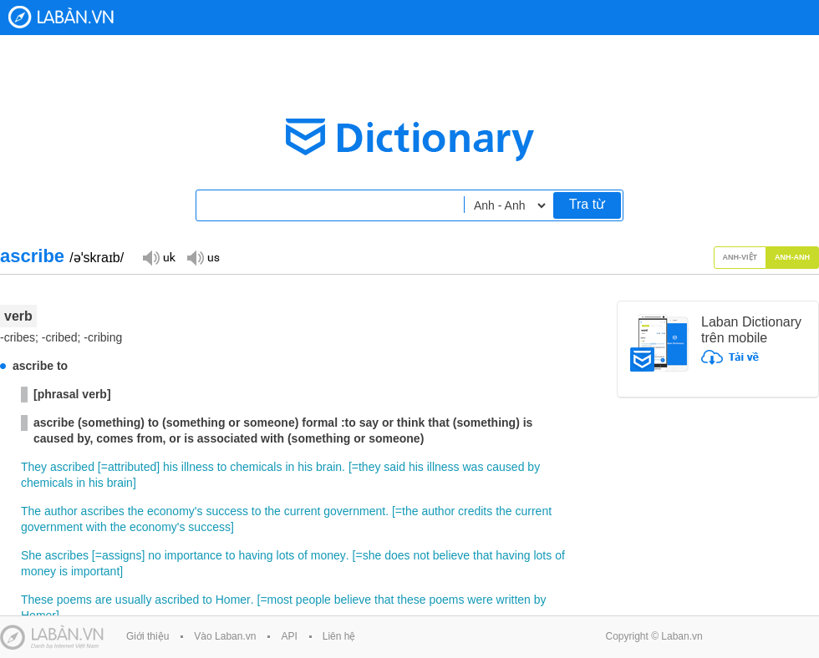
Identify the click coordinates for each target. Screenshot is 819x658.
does (397, 555)
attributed (132, 466)
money (328, 555)
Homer (233, 599)
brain (329, 466)
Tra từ (587, 204)
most (279, 599)
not (421, 555)
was (473, 466)
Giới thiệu (147, 636)
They (34, 466)
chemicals (256, 466)
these (411, 599)
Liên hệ (339, 636)
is (63, 571)
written (513, 599)
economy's (174, 511)
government (354, 511)
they (369, 466)
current (302, 511)
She (31, 555)
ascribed (72, 466)
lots (286, 555)
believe (451, 555)
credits (475, 511)
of (303, 555)
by (533, 466)
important (95, 571)
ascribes (103, 511)
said (394, 466)
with (96, 527)
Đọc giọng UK (159, 256)
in (289, 466)
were (479, 599)
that (482, 555)
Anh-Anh (792, 257)
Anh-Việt (740, 257)
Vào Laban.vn (225, 636)
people (313, 599)
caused (505, 466)
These (37, 599)
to (222, 466)
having (255, 555)
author (61, 511)
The (31, 511)
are (103, 599)
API (289, 636)
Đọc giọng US (203, 256)
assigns (121, 555)
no (154, 555)
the (136, 511)
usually (133, 599)
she (372, 555)
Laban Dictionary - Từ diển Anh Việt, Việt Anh (61, 17)
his (170, 466)
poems (74, 599)
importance (193, 555)
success (227, 511)
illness (197, 466)
